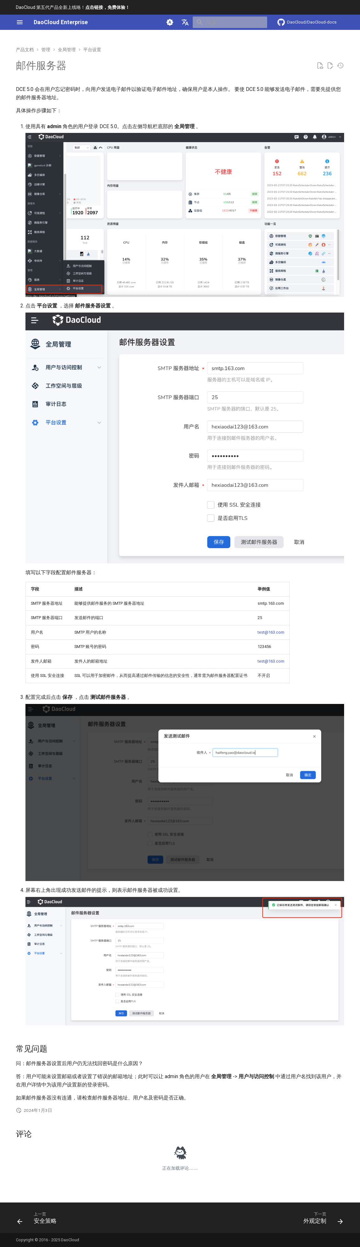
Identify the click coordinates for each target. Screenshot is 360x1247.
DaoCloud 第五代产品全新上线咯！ (73, 7)
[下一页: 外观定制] (321, 1219)
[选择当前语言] (185, 22)
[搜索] (230, 22)
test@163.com (271, 632)
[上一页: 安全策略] (38, 1219)
